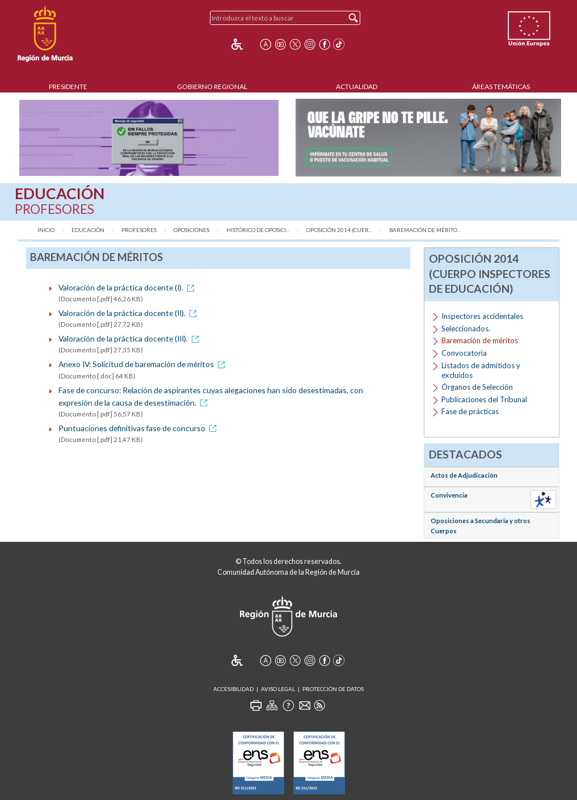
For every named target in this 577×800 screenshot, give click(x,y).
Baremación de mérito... (425, 230)
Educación (87, 230)
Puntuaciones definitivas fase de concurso (139, 428)
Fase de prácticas (470, 411)
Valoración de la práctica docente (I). (128, 287)
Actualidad (356, 86)
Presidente (68, 86)
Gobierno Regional (212, 86)
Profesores (139, 230)
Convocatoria (464, 352)
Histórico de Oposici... (257, 230)
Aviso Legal (278, 689)
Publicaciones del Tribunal (484, 399)
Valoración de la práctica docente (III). (130, 338)
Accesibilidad (233, 689)
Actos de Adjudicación (464, 475)
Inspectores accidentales (482, 316)
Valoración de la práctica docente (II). (129, 313)
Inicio (45, 230)
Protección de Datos (333, 689)
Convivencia (449, 495)
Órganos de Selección (477, 386)
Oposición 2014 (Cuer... (339, 230)
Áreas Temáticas (501, 86)
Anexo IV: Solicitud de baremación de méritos (143, 364)
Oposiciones (191, 230)
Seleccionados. (465, 328)
